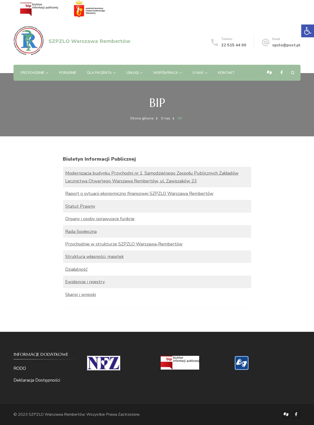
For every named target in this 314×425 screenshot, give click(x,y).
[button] (307, 31)
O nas (198, 72)
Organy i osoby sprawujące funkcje (99, 219)
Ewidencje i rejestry (85, 282)
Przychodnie (32, 72)
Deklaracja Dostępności (36, 380)
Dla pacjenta (99, 72)
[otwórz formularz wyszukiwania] (292, 72)
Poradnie (67, 72)
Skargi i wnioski (80, 294)
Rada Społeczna (81, 231)
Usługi (132, 72)
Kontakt (226, 72)
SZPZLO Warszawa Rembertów (90, 41)
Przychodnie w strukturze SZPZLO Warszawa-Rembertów (124, 244)
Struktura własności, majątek (94, 256)
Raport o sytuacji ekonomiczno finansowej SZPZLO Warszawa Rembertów (139, 193)
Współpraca (165, 72)
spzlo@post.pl (286, 45)
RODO (19, 368)
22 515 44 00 (233, 45)
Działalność (76, 269)
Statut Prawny (80, 206)
